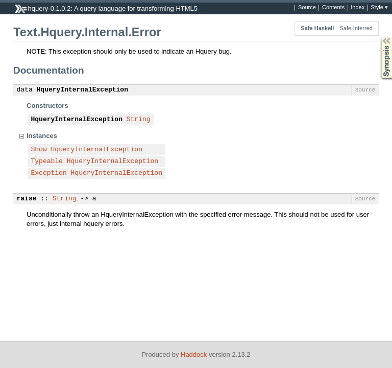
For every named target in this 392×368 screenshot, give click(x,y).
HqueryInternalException (82, 90)
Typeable (47, 161)
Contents (333, 8)
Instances (42, 136)
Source (307, 8)
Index (357, 8)
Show (39, 149)
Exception (49, 173)
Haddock (194, 354)
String (139, 119)
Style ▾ (379, 8)
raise (27, 198)
